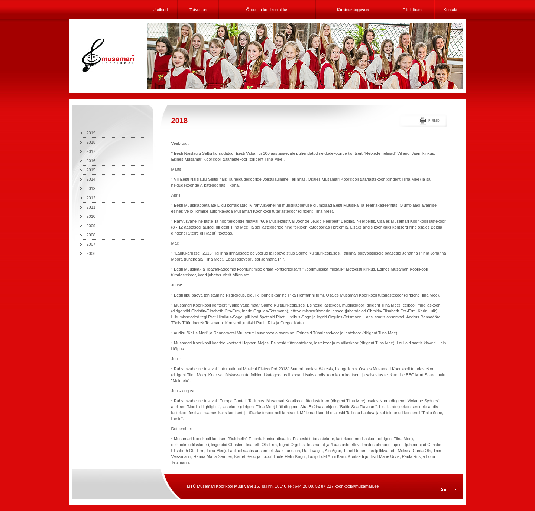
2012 (91, 198)
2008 (91, 235)
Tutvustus (198, 9)
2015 (91, 170)
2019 (91, 133)
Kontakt (450, 9)
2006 (91, 253)
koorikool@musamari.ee (357, 486)
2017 (91, 151)
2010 (91, 216)
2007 (91, 244)
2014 (91, 179)
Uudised (160, 9)
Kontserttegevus (353, 9)
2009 (91, 225)
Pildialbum (412, 9)
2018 (91, 142)
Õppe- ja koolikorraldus (267, 9)
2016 (91, 160)
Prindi (434, 121)
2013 (91, 188)
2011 (91, 207)
